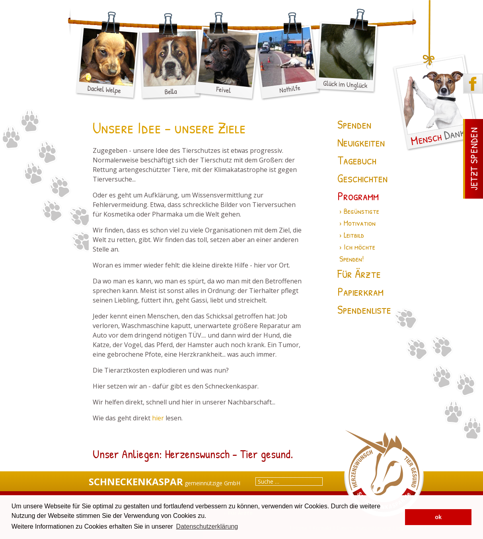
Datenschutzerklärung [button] (207, 526)
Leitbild (354, 234)
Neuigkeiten (361, 142)
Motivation (360, 222)
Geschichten (362, 178)
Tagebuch (356, 160)
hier (158, 418)
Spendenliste (364, 309)
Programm (358, 196)
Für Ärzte (359, 273)
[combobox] (289, 481)
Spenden (354, 124)
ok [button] (438, 517)
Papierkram (360, 291)
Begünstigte (361, 210)
